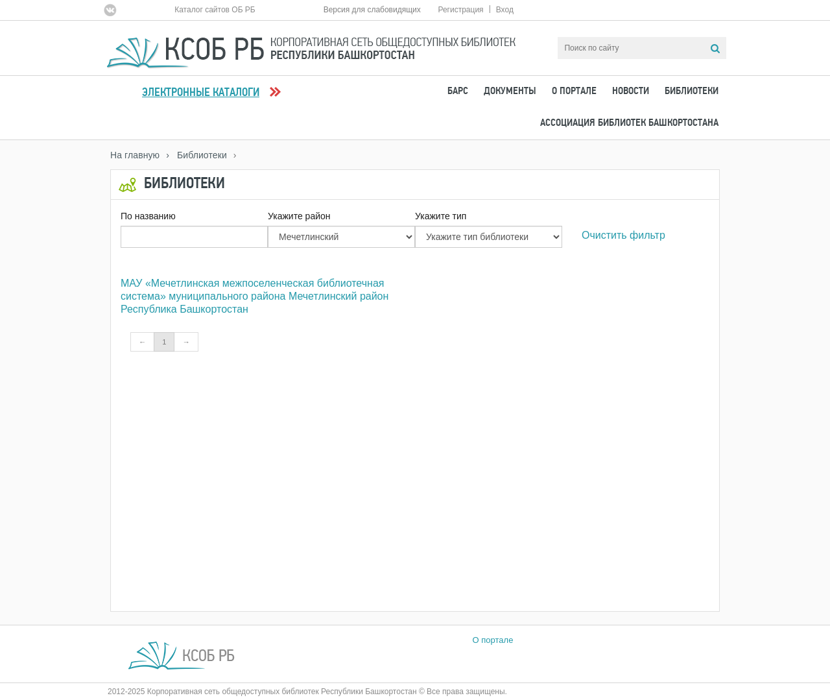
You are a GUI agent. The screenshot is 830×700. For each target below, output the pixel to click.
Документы (510, 91)
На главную (135, 155)
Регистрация (460, 9)
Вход (505, 9)
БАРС (457, 91)
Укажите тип (440, 216)
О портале (574, 91)
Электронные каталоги (200, 93)
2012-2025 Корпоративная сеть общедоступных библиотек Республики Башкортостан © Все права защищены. (307, 691)
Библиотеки (691, 91)
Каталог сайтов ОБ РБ (214, 9)
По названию (148, 216)
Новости (630, 91)
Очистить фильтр (623, 235)
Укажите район (299, 216)
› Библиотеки (196, 155)
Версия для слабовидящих (372, 9)
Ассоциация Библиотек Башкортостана (629, 123)
